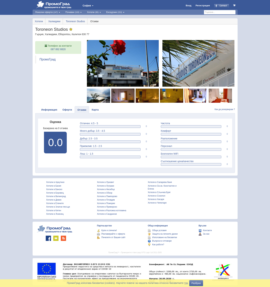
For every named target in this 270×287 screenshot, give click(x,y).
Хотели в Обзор (104, 193)
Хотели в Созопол (156, 196)
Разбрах (196, 283)
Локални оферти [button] (47, 12)
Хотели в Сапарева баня (160, 182)
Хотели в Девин (53, 200)
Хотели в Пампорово (107, 196)
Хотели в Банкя (53, 186)
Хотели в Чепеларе (157, 203)
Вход (188, 5)
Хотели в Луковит (105, 182)
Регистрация (203, 5)
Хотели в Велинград (56, 196)
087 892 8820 (58, 49)
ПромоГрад (48, 59)
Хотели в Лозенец (55, 214)
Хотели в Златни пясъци (58, 207)
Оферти (67, 109)
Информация (49, 109)
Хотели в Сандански (107, 214)
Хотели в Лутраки (105, 186)
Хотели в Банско (54, 189)
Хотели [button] (94, 12)
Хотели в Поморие (106, 203)
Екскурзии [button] (115, 12)
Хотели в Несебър (106, 189)
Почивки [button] (73, 12)
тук (186, 283)
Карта (95, 109)
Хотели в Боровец (55, 193)
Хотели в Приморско (107, 207)
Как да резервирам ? (225, 109)
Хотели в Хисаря (156, 199)
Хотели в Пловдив (106, 200)
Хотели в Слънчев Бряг (159, 192)
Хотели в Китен (53, 210)
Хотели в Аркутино (55, 182)
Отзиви (81, 109)
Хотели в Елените (55, 203)
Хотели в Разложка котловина (111, 210)
